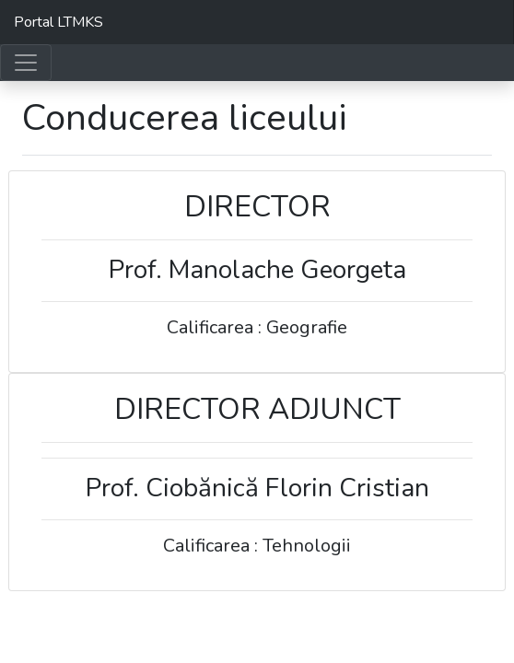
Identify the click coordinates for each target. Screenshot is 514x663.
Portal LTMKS (58, 22)
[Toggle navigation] (26, 62)
